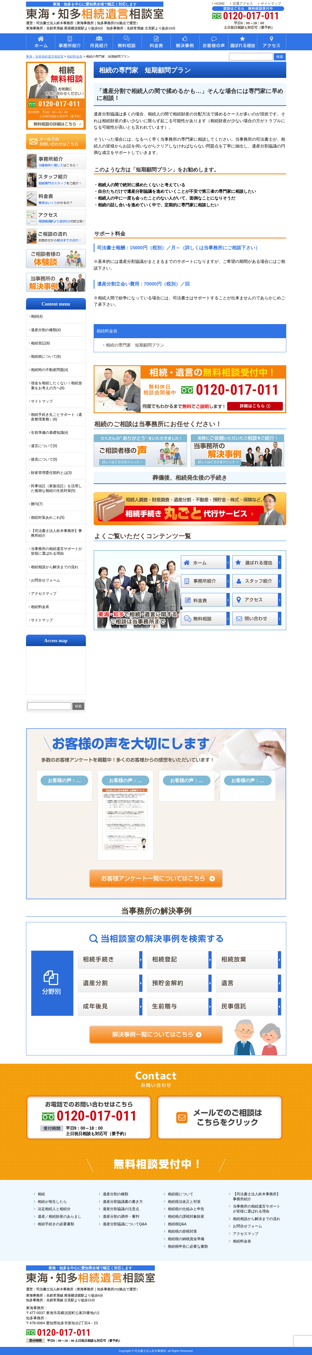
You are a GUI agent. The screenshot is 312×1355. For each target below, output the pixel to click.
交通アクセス (243, 3)
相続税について (180, 1194)
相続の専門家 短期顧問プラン (135, 345)
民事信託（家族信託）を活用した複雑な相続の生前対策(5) (56, 488)
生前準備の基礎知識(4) (49, 432)
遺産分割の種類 (115, 1194)
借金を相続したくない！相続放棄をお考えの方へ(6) (56, 385)
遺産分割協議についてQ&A (125, 1224)
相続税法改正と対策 (184, 1201)
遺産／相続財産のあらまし (59, 1216)
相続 (41, 1194)
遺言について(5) (44, 446)
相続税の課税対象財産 (186, 1216)
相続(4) (37, 316)
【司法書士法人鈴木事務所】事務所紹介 (56, 533)
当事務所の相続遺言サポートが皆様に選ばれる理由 (56, 551)
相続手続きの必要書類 (56, 1224)
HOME (220, 3)
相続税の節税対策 (182, 1231)
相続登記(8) (40, 343)
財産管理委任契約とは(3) (51, 473)
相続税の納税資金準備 (186, 1239)
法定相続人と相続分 (54, 1209)
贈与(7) (37, 504)
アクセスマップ (43, 593)
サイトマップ (271, 3)
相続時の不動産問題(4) (49, 370)
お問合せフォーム (45, 580)
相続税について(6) (46, 356)
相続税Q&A (177, 1224)
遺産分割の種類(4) (46, 330)
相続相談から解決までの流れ (54, 567)
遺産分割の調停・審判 (121, 1216)
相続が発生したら (52, 1201)
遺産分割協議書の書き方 (123, 1201)
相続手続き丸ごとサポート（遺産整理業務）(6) (56, 416)
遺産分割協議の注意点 (121, 1209)
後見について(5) (44, 459)
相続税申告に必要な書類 (188, 1246)
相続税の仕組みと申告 (186, 1209)
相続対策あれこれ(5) (48, 517)
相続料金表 (107, 331)
